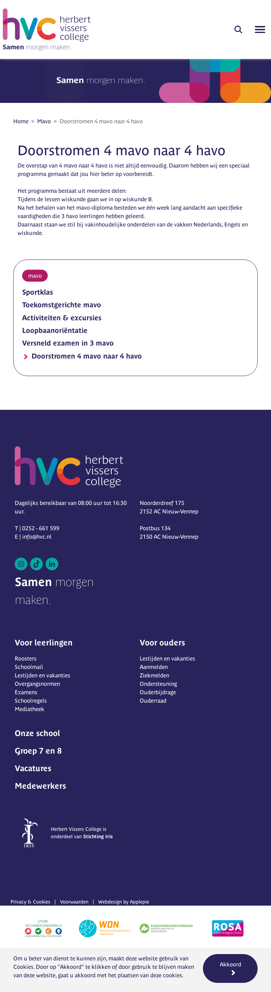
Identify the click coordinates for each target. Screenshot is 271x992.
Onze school (37, 733)
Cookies (23, 967)
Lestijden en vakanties (42, 675)
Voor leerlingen (44, 642)
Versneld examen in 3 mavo (68, 343)
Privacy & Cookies (30, 902)
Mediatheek (29, 709)
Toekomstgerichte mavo (61, 305)
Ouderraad (153, 700)
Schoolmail (29, 667)
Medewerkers (40, 785)
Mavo (44, 121)
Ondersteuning (158, 684)
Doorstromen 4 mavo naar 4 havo (85, 356)
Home (20, 121)
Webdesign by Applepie (123, 902)
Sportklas (37, 292)
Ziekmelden (154, 675)
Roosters (26, 658)
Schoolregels (31, 700)
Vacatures (33, 768)
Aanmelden (154, 667)
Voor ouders (162, 642)
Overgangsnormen (37, 684)
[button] (238, 29)
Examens (26, 692)
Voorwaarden (74, 902)
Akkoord (230, 964)
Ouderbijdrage (158, 692)
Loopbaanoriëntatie (54, 330)
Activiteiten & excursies (61, 318)
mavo (35, 275)
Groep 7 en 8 (38, 750)
